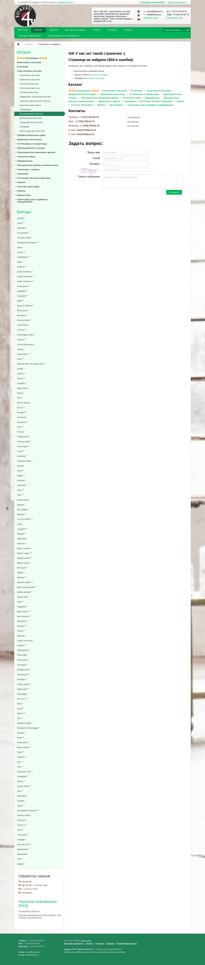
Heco (20, 470)
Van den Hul (24, 844)
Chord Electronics (26, 344)
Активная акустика (29, 92)
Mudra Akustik (24, 592)
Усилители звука (26, 156)
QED (20, 703)
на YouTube (133, 125)
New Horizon (24, 616)
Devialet (22, 383)
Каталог (38, 30)
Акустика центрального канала (35, 101)
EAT (20, 398)
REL (20, 718)
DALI (20, 359)
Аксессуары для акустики (32, 131)
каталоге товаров (100, 75)
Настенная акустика (29, 88)
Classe (21, 349)
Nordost (22, 626)
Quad (20, 708)
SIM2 (20, 752)
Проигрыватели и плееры (31, 148)
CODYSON (23, 325)
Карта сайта (86, 941)
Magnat (21, 534)
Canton (21, 339)
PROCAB (22, 655)
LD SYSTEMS (25, 519)
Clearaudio (23, 354)
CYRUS (22, 330)
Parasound (23, 674)
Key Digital (23, 509)
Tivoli (20, 830)
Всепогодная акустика (31, 118)
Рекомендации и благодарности (64, 35)
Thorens (22, 825)
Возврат (110, 943)
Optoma (21, 635)
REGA (21, 713)
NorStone (22, 621)
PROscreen (23, 660)
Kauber (21, 504)
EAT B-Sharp (24, 402)
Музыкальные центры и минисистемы (38, 165)
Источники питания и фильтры (34, 178)
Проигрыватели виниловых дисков (36, 152)
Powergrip (22, 694)
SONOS (21, 757)
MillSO (21, 572)
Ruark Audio (24, 747)
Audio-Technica (25, 281)
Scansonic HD (25, 771)
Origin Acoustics (25, 640)
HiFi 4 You (22, 30)
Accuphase (23, 233)
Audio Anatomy (25, 271)
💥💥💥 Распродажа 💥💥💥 (32, 58)
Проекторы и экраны (29, 169)
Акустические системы (30, 71)
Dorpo (20, 393)
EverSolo (22, 417)
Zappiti (21, 864)
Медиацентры (25, 161)
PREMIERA (23, 650)
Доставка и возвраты (75, 30)
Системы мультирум (28, 186)
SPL (20, 762)
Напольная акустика (30, 79)
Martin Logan (24, 553)
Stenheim (22, 796)
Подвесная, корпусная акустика (35, 96)
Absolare (22, 228)
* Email (96, 158)
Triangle (21, 839)
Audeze (21, 267)
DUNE (20, 368)
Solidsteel (22, 776)
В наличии (22, 66)
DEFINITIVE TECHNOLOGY (31, 364)
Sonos (21, 781)
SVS (20, 767)
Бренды (24, 212)
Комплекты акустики (30, 75)
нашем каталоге (65, 2)
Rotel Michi (23, 742)
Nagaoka (22, 606)
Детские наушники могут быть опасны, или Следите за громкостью (40, 916)
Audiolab (22, 291)
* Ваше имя (93, 152)
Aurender (22, 296)
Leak (20, 524)
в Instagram (133, 121)
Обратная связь (151, 18)
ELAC (21, 407)
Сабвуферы (25, 109)
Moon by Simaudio (27, 587)
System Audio (24, 815)
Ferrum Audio (24, 441)
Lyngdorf (22, 529)
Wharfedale (23, 849)
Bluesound (22, 310)
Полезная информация (29, 35)
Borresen (22, 315)
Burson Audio (24, 320)
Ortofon (21, 645)
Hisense (21, 480)
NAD (20, 602)
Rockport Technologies (28, 728)
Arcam (21, 252)
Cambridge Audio (26, 335)
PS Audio (22, 665)
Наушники (23, 173)
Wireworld (22, 854)
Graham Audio (25, 461)
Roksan (21, 733)
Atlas (20, 262)
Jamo (20, 490)
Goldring (22, 456)
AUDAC (21, 218)
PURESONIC (24, 669)
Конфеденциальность (127, 943)
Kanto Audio (23, 500)
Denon (21, 378)
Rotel (20, 737)
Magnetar (22, 538)
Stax (20, 791)
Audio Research (25, 276)
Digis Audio (23, 388)
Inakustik (22, 485)
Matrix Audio (24, 563)
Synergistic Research (28, 810)
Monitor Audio (25, 582)
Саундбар (24, 126)
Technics (22, 820)
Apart (20, 247)
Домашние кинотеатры (30, 139)
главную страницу (96, 78)
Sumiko (21, 801)
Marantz (22, 543)
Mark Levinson (24, 548)
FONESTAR (23, 436)
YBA (20, 859)
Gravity (21, 466)
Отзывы (128, 30)
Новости (54, 30)
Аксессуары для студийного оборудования (32, 200)
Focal (20, 451)
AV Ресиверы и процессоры (32, 143)
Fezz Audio (23, 446)
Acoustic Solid (24, 237)
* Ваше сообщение (88, 176)
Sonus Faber (24, 786)
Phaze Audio (23, 684)
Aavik (20, 223)
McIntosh (22, 568)
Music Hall (23, 597)
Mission (21, 577)
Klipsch (22, 514)
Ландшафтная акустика (31, 122)
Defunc (21, 373)
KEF (20, 495)
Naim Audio (23, 611)
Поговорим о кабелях (29, 911)
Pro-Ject (22, 699)
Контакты (112, 30)
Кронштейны (24, 195)
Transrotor (23, 835)
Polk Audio (23, 689)
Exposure (22, 422)
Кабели (21, 182)
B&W (20, 301)
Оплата (97, 30)
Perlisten (22, 679)
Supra (20, 805)
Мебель (22, 191)
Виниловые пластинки (29, 62)
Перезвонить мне (175, 18)
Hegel (21, 475)
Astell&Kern (23, 257)
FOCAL (21, 432)
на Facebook (134, 117)
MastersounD (24, 558)
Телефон (94, 163)
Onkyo (21, 631)
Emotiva (22, 412)
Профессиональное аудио (31, 135)
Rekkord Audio (24, 723)
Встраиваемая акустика (31, 114)
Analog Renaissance (28, 242)
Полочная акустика (29, 84)
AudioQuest (23, 286)
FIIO (20, 427)
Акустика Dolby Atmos (30, 105)
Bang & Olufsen (25, 305)
